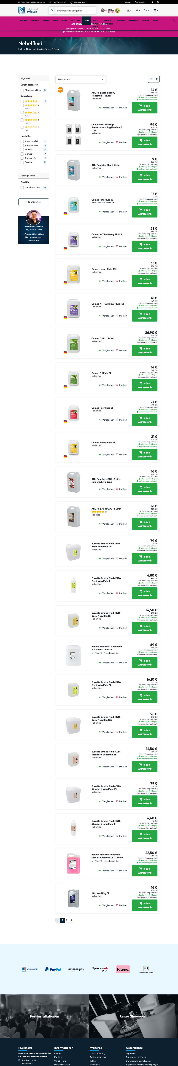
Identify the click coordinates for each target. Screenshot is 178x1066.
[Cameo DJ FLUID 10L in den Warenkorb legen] (144, 362)
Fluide (56, 61)
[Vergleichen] (107, 119)
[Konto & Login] (129, 10)
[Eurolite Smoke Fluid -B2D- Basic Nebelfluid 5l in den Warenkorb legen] (144, 640)
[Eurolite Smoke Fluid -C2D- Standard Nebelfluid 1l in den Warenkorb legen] (144, 848)
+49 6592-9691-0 (59, 2)
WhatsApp (140, 2)
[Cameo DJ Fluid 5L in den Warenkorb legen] (144, 397)
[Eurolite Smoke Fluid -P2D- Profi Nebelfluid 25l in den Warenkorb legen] (144, 570)
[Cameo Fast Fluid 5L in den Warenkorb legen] (144, 432)
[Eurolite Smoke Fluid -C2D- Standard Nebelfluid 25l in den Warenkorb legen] (144, 813)
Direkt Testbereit (29, 97)
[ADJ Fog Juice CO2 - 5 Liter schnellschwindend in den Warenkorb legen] (144, 501)
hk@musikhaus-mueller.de (34, 251)
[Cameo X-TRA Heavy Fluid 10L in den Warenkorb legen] (144, 328)
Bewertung (26, 108)
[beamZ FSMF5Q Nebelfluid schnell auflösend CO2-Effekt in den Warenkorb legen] (144, 883)
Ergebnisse (33, 213)
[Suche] (75, 10)
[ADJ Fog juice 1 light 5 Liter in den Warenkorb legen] (144, 189)
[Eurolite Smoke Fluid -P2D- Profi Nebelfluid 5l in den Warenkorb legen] (144, 709)
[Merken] (122, 119)
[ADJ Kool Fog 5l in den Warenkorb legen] (144, 917)
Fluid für (25, 194)
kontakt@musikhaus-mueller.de (33, 2)
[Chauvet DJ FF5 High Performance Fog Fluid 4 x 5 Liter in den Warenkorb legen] (144, 154)
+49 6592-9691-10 (35, 246)
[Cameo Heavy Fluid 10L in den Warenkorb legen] (144, 293)
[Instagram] (158, 2)
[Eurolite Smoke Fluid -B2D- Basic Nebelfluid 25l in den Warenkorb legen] (144, 744)
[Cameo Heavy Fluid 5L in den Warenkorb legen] (144, 466)
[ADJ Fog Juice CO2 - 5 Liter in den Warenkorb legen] (144, 536)
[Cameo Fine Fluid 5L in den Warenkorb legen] (144, 224)
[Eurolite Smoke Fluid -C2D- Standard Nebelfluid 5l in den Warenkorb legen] (144, 778)
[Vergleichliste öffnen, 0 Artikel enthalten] (138, 10)
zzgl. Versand (152, 107)
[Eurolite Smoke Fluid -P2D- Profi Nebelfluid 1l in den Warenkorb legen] (144, 605)
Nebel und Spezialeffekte (38, 61)
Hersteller (26, 148)
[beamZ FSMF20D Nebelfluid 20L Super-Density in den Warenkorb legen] (144, 674)
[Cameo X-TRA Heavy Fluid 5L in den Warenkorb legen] (144, 258)
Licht (20, 61)
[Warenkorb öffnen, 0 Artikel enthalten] (156, 10)
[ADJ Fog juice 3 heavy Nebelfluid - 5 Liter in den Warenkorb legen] (144, 120)
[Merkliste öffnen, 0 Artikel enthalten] (147, 10)
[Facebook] (152, 2)
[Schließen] (174, 35)
